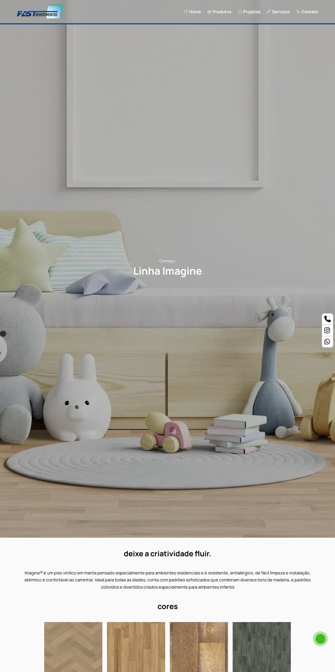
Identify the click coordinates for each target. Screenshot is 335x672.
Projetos (249, 12)
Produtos (219, 12)
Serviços (278, 12)
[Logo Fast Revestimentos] (40, 17)
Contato (307, 12)
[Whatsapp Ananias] (327, 342)
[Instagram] (327, 331)
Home (192, 12)
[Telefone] (327, 320)
